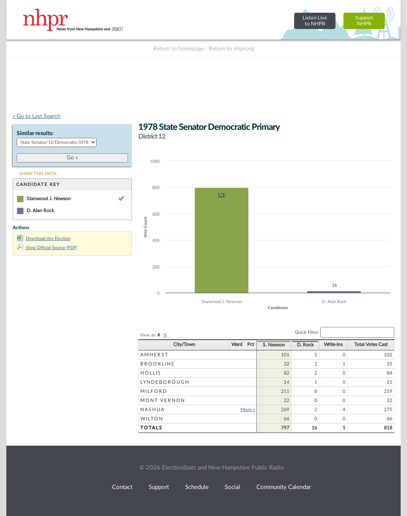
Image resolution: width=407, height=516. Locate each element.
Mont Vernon (162, 400)
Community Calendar (283, 487)
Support (159, 487)
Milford (153, 391)
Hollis (150, 373)
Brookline (157, 363)
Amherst (154, 354)
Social (232, 487)
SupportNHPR (364, 20)
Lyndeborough (165, 382)
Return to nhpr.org (231, 49)
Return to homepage (178, 49)
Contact (122, 487)
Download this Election (43, 238)
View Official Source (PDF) (47, 247)
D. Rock (305, 344)
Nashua (152, 409)
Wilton (151, 418)
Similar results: (35, 133)
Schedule (197, 487)
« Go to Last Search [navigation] (36, 116)
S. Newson (274, 344)
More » (247, 409)
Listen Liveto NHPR (314, 20)
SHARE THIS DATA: (38, 174)
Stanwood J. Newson (49, 198)
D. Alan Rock (40, 210)
